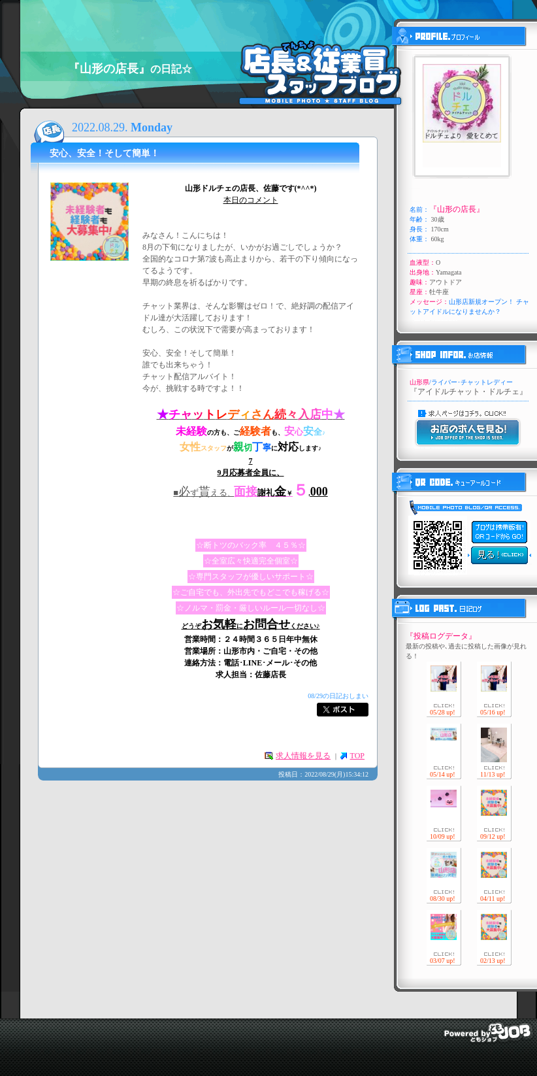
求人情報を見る (303, 755)
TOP (357, 755)
